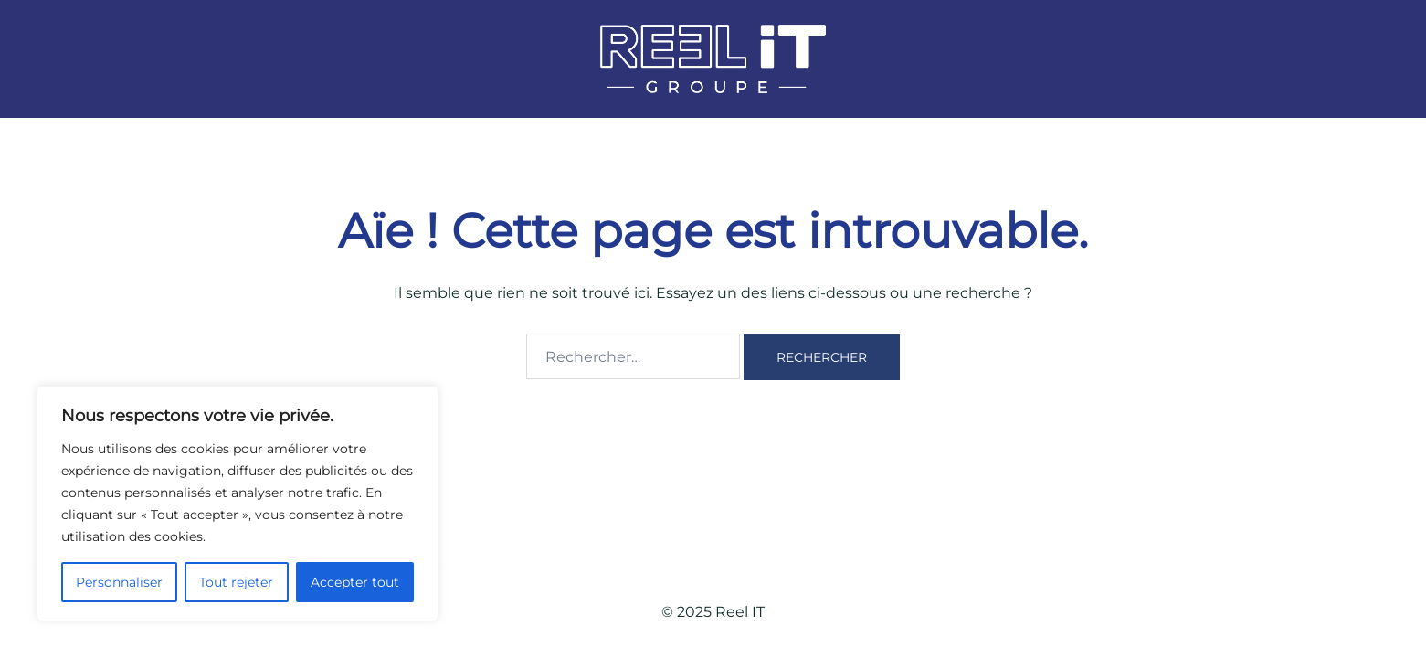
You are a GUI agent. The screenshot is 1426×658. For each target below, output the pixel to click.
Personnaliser (119, 582)
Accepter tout (355, 582)
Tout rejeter (236, 582)
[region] (237, 503)
